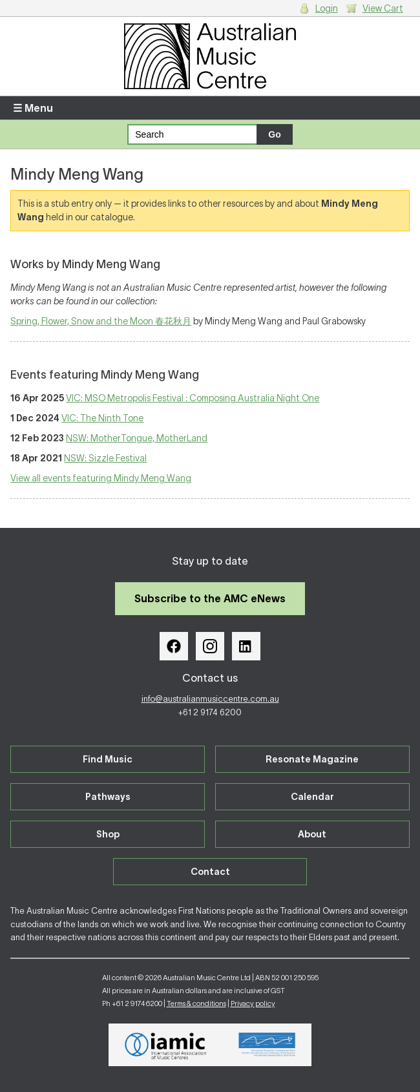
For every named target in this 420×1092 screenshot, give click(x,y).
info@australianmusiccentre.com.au (210, 699)
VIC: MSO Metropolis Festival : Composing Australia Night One (192, 398)
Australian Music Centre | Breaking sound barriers (210, 56)
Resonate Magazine (312, 759)
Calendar (312, 797)
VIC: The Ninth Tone (102, 418)
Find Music (107, 759)
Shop (108, 834)
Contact (210, 871)
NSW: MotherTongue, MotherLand (136, 438)
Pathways (108, 797)
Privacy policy (253, 1003)
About (312, 834)
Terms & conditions (196, 1003)
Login (326, 8)
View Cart (382, 8)
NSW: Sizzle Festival (105, 458)
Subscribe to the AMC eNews (210, 598)
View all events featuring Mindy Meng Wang (100, 478)
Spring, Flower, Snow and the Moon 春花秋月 (100, 321)
